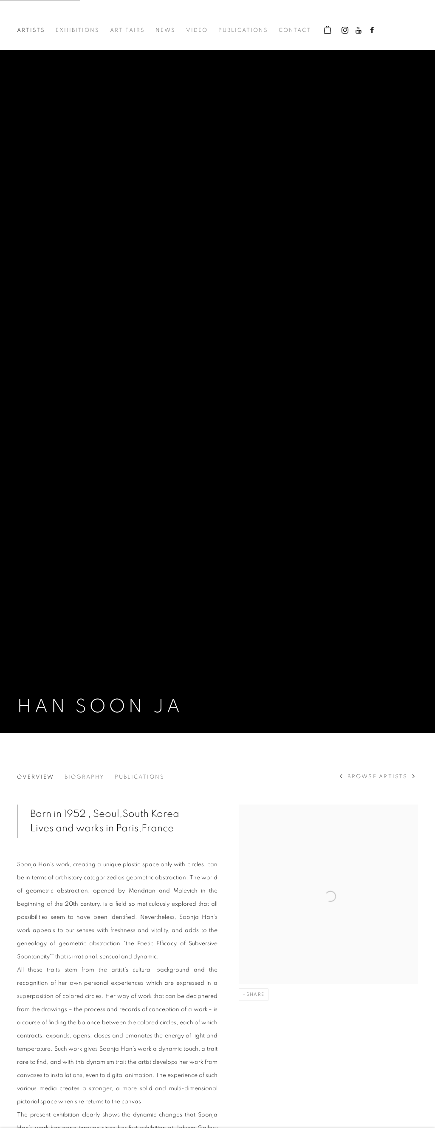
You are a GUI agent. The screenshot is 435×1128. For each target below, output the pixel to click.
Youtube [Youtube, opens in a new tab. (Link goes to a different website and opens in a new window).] (358, 30)
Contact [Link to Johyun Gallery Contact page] (295, 30)
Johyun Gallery (59, 17)
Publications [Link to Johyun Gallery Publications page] (243, 30)
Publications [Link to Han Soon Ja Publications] (139, 777)
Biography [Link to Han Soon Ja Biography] (84, 777)
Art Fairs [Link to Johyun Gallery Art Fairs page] (127, 30)
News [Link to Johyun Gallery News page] (165, 30)
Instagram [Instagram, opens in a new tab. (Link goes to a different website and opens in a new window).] (345, 30)
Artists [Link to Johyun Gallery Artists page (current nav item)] (31, 30)
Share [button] (255, 994)
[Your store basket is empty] (327, 30)
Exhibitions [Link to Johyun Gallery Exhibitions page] (77, 30)
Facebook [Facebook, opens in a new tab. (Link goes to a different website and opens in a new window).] (372, 30)
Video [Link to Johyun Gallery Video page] (197, 30)
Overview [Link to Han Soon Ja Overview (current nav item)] (35, 777)
